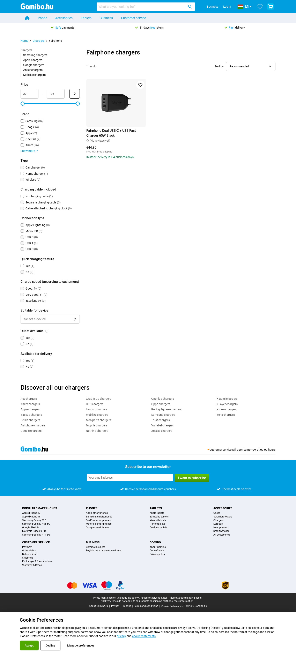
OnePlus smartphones (98, 520)
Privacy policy (157, 554)
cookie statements (144, 636)
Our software (157, 550)
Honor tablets (157, 524)
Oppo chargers (160, 404)
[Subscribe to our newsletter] (130, 477)
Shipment (27, 558)
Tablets (86, 18)
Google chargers (33, 65)
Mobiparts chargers (98, 420)
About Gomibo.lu (98, 606)
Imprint (127, 606)
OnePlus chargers (162, 398)
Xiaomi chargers (227, 398)
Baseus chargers (31, 414)
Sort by (219, 66)
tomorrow (250, 449)
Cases (216, 513)
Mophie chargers (96, 425)
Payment (27, 547)
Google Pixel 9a (30, 527)
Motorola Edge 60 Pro (34, 531)
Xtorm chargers (227, 409)
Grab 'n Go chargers (98, 398)
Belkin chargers (30, 420)
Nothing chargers (97, 430)
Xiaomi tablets (158, 520)
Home (24, 40)
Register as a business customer (104, 550)
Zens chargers (226, 414)
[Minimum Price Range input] (29, 94)
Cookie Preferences (172, 606)
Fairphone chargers (33, 425)
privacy (121, 636)
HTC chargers (94, 404)
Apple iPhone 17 (31, 513)
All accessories (221, 534)
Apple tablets (157, 513)
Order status (29, 550)
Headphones (220, 527)
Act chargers (29, 398)
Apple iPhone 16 (31, 516)
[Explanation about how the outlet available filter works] (47, 331)
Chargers (38, 40)
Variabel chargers (162, 425)
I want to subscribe (192, 478)
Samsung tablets (159, 516)
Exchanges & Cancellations (37, 561)
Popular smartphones (39, 508)
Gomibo (155, 542)
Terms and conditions (146, 606)
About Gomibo (158, 547)
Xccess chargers (161, 430)
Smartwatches (221, 531)
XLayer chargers (227, 404)
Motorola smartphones (98, 524)
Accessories (64, 18)
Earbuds (218, 524)
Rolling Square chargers (166, 409)
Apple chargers (32, 60)
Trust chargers (160, 420)
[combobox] (146, 6)
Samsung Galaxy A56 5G (36, 524)
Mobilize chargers (34, 74)
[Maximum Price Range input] (56, 94)
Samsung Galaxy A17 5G (36, 534)
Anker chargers (33, 70)
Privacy (115, 606)
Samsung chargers (35, 55)
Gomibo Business (95, 547)
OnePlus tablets (158, 527)
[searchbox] (141, 6)
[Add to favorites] (140, 85)
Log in (227, 6)
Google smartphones (97, 527)
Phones (91, 508)
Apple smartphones (97, 513)
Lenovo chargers (96, 409)
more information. (184, 601)
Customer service (133, 18)
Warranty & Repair (32, 565)
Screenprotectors (222, 516)
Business (212, 6)
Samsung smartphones (99, 516)
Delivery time (29, 554)
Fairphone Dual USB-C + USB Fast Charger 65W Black (111, 133)
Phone (42, 18)
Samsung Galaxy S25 (34, 520)
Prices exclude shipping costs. (185, 597)
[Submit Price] (74, 94)
